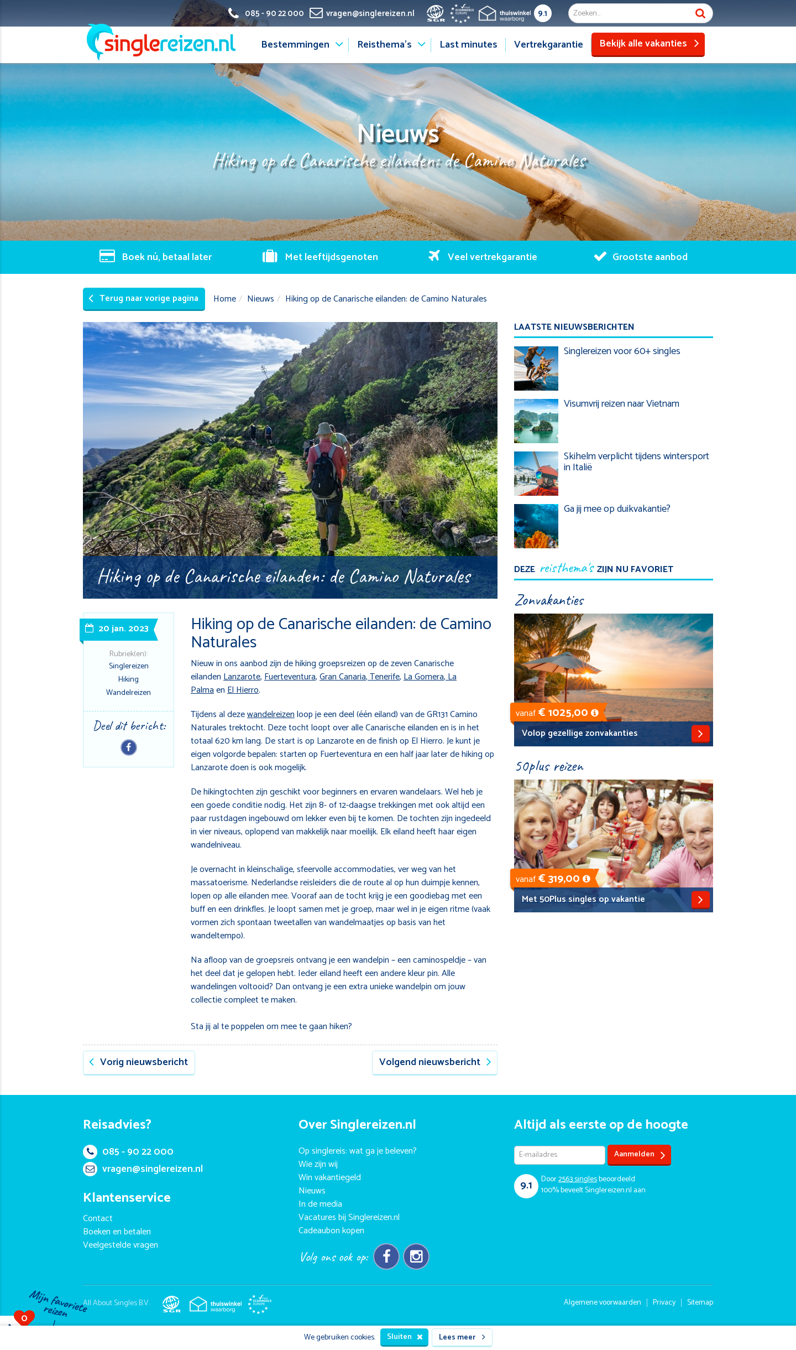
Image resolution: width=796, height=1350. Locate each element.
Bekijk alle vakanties (649, 43)
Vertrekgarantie (548, 45)
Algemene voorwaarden (602, 1303)
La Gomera (424, 676)
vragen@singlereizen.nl (143, 1169)
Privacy (664, 1303)
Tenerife (384, 676)
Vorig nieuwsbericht (138, 1062)
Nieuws (260, 299)
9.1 (542, 13)
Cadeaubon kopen (331, 1230)
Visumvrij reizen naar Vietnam (621, 404)
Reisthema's (384, 45)
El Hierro (243, 690)
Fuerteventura (290, 676)
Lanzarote (241, 676)
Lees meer (462, 1337)
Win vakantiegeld (329, 1177)
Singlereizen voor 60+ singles (622, 351)
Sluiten (405, 1337)
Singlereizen (129, 666)
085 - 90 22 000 (128, 1152)
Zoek (700, 13)
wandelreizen (271, 714)
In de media (320, 1204)
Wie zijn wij (318, 1164)
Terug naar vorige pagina (143, 298)
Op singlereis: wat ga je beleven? (357, 1151)
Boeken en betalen (117, 1231)
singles (577, 1179)
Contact (98, 1218)
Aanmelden (640, 1155)
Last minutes (468, 45)
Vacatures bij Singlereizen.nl (349, 1217)
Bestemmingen (295, 45)
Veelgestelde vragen (120, 1245)
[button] (595, 713)
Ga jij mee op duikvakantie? (617, 509)
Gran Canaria (343, 676)
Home (224, 299)
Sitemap (700, 1303)
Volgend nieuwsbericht (435, 1062)
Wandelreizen (128, 693)
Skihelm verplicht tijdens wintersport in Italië (636, 462)
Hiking (128, 679)
